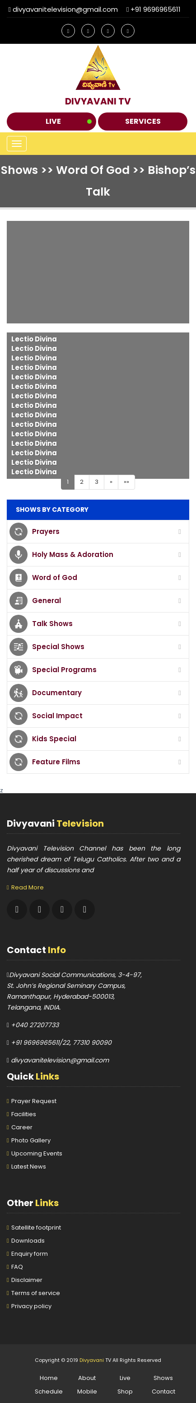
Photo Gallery (31, 1140)
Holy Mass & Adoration (72, 554)
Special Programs (64, 669)
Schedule (49, 1391)
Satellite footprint (36, 1227)
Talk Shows (52, 623)
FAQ (17, 1267)
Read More (27, 887)
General (46, 600)
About (87, 1378)
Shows (163, 1378)
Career (22, 1127)
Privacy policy (31, 1306)
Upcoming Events (36, 1153)
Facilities (23, 1114)
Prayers (46, 531)
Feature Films (56, 762)
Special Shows (58, 646)
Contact (163, 1391)
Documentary (57, 692)
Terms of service (35, 1293)
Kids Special (54, 739)
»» (126, 481)
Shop (125, 1391)
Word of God (54, 577)
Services (143, 121)
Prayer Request (33, 1101)
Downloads (28, 1240)
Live (53, 121)
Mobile (87, 1391)
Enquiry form (29, 1253)
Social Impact (57, 715)
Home (49, 1378)
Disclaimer (26, 1280)
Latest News (28, 1166)
